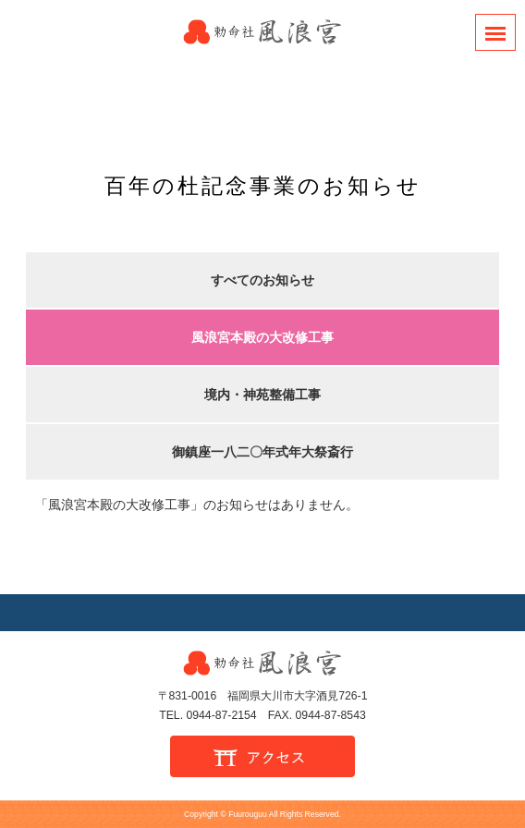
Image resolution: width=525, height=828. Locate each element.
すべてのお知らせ (262, 280)
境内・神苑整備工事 (262, 394)
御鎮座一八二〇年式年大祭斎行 (262, 451)
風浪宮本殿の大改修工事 (262, 337)
